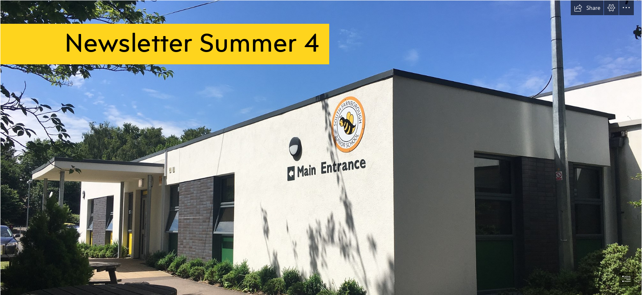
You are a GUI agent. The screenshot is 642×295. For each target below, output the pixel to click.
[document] (321, 147)
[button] (587, 7)
